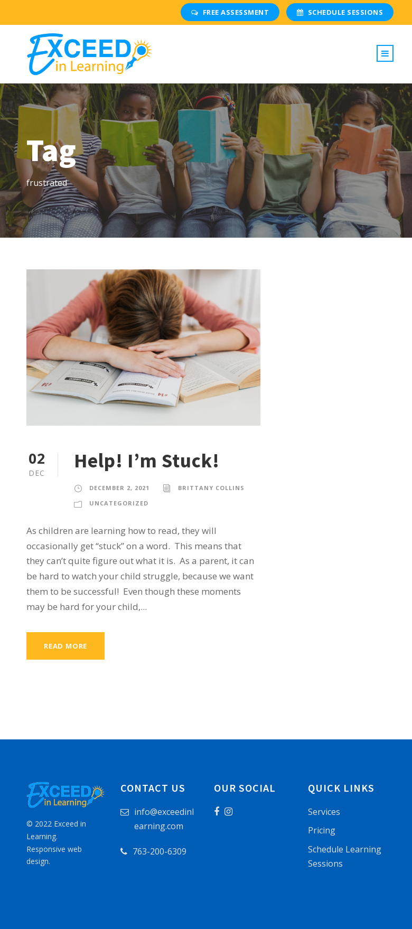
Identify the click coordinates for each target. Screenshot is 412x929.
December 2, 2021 (119, 488)
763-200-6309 (159, 851)
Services (324, 812)
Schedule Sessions (340, 12)
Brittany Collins (211, 488)
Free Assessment (230, 12)
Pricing (321, 830)
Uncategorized (118, 503)
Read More (65, 646)
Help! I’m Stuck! (147, 460)
